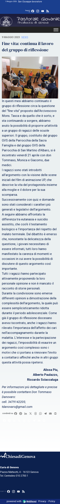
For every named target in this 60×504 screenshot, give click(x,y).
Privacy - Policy (46, 501)
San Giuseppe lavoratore (30, 1)
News (24, 37)
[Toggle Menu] (55, 29)
